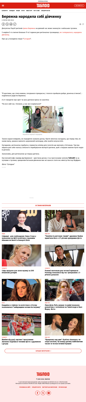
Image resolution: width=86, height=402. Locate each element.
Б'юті (23, 10)
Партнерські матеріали (49, 387)
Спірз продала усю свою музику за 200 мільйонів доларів (18, 272)
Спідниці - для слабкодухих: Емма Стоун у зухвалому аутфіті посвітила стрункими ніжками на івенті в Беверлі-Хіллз (19, 238)
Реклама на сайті (24, 387)
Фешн (18, 10)
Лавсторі (29, 10)
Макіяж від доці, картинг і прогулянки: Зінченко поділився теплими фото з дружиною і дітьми (21, 342)
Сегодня (27, 39)
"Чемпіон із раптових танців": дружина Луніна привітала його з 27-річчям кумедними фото (64, 237)
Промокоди (63, 387)
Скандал (12, 10)
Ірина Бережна (29, 28)
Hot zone (37, 10)
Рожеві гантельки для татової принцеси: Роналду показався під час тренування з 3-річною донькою (63, 273)
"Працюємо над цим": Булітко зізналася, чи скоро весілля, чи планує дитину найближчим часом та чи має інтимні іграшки (64, 342)
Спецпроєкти (45, 10)
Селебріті (5, 10)
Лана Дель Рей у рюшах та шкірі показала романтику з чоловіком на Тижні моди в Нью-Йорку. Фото (64, 307)
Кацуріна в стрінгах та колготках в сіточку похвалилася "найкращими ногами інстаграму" (21, 306)
